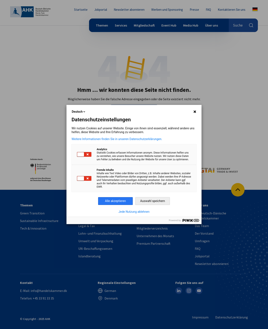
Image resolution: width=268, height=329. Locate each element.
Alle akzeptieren (115, 201)
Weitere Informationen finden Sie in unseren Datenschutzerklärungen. (117, 139)
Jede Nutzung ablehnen (134, 211)
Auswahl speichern (152, 201)
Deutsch (79, 111)
